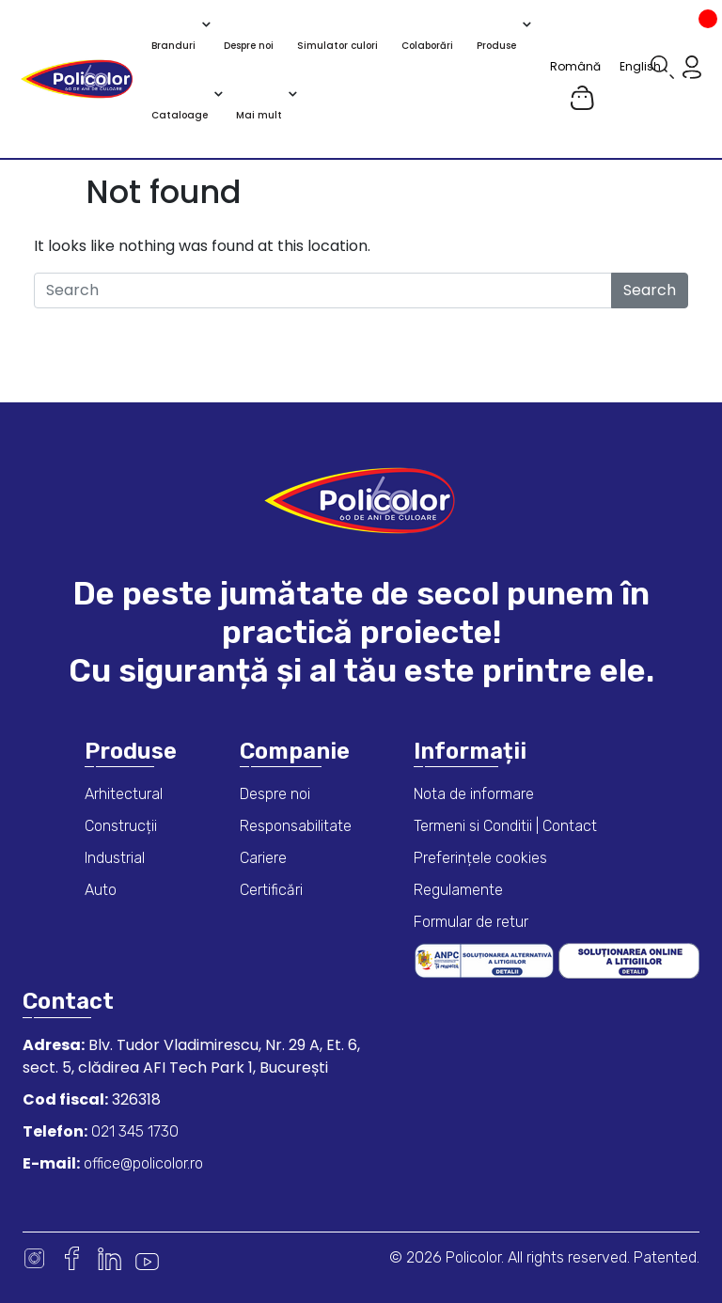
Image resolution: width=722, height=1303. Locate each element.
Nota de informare (474, 794)
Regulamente (458, 890)
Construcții (121, 826)
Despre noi (275, 794)
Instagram (34, 1258)
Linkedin (109, 1258)
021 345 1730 (133, 1131)
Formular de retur (471, 922)
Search (649, 290)
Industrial (115, 858)
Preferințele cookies (480, 858)
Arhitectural (124, 794)
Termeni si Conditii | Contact (505, 826)
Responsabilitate (296, 826)
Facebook (72, 1258)
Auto (101, 890)
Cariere (263, 858)
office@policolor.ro (141, 1163)
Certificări (271, 890)
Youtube (147, 1258)
